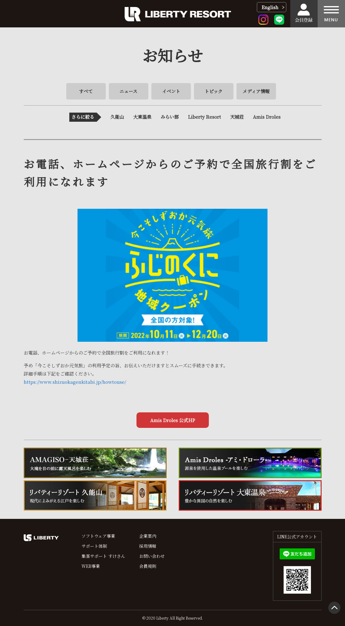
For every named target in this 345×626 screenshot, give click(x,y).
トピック (214, 91)
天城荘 (237, 117)
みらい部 (169, 117)
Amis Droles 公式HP (172, 420)
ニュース (128, 91)
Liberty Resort (204, 117)
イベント (171, 91)
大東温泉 (142, 117)
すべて (86, 91)
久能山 (117, 117)
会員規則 (147, 566)
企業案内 (147, 536)
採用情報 (147, 546)
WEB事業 (90, 566)
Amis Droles (267, 117)
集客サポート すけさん (103, 556)
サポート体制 (94, 546)
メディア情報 (256, 91)
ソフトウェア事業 (98, 536)
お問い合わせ (152, 556)
